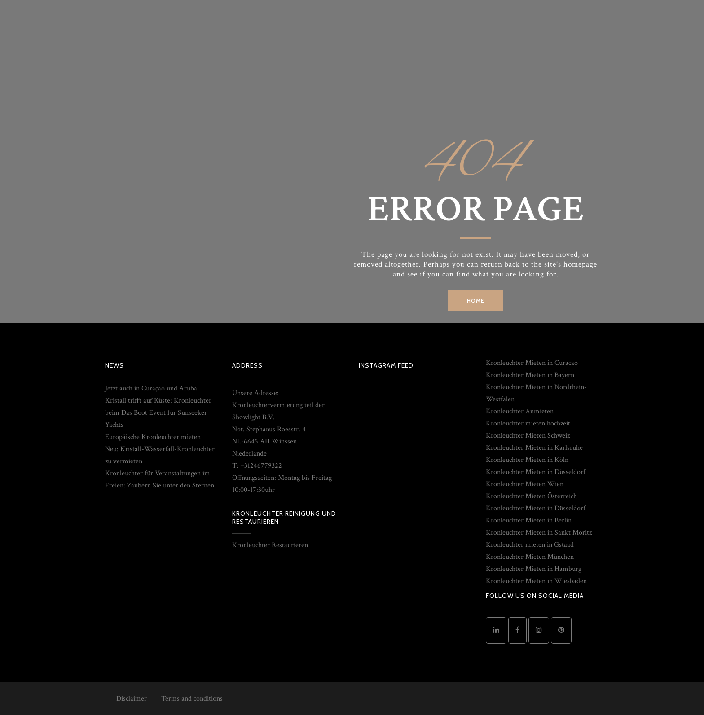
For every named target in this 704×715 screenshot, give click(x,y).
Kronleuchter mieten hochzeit (528, 423)
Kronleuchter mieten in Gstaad (530, 544)
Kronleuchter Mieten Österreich (531, 496)
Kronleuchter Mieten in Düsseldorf (535, 472)
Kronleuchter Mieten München (530, 556)
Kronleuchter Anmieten (520, 411)
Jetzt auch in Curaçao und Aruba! (152, 388)
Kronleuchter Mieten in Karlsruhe (534, 447)
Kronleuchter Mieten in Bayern (530, 375)
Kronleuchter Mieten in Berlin (529, 520)
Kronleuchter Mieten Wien (524, 484)
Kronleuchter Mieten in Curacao (532, 363)
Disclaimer (131, 698)
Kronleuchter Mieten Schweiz (528, 435)
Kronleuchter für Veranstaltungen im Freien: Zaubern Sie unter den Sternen (159, 479)
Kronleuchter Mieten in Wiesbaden (536, 581)
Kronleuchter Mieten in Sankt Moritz (539, 532)
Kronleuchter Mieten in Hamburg (533, 569)
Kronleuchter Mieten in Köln (527, 460)
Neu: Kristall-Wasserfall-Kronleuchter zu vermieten (160, 455)
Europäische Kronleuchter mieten (153, 437)
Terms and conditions (192, 698)
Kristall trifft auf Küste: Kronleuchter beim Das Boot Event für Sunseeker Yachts (158, 413)
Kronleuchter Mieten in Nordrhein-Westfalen (536, 393)
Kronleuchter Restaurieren (270, 545)
